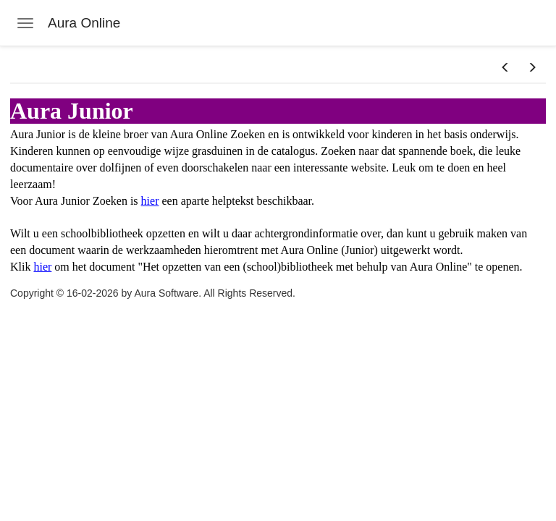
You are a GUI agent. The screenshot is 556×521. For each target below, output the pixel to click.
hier (150, 201)
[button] (505, 68)
